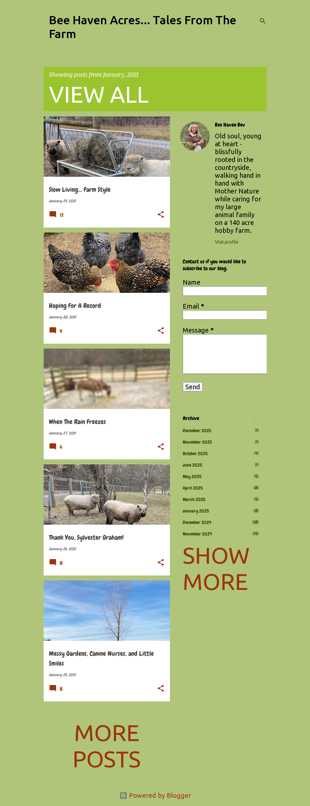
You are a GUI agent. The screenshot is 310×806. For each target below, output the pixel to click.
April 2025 (193, 488)
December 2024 (197, 522)
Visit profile (226, 242)
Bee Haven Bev (230, 125)
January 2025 (196, 511)
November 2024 (197, 534)
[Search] (263, 21)
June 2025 (192, 465)
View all (99, 94)
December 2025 (197, 430)
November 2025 (197, 442)
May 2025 (192, 476)
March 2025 (194, 499)
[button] (161, 215)
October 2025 (195, 453)
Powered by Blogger (155, 795)
